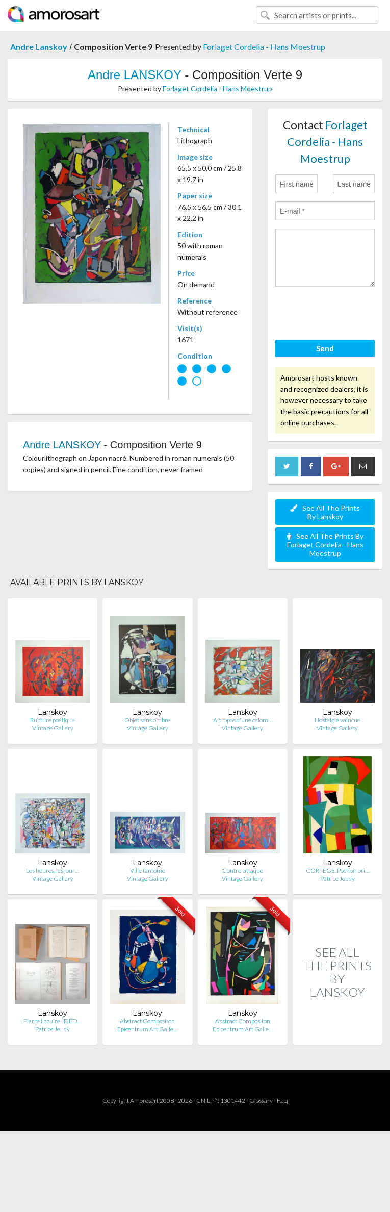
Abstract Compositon (147, 1021)
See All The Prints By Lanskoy (325, 512)
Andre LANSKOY (134, 75)
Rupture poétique (52, 720)
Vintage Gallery (52, 728)
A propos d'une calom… (242, 720)
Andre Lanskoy (38, 47)
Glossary (261, 1100)
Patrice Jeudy (337, 878)
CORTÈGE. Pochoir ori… (337, 870)
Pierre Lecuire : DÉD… (52, 1021)
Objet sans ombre (147, 720)
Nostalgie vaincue (337, 720)
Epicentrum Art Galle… (147, 1029)
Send (325, 348)
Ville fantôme (147, 870)
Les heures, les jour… (52, 870)
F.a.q (282, 1100)
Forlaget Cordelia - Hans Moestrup (264, 47)
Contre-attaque (242, 870)
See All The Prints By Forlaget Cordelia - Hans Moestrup (325, 545)
